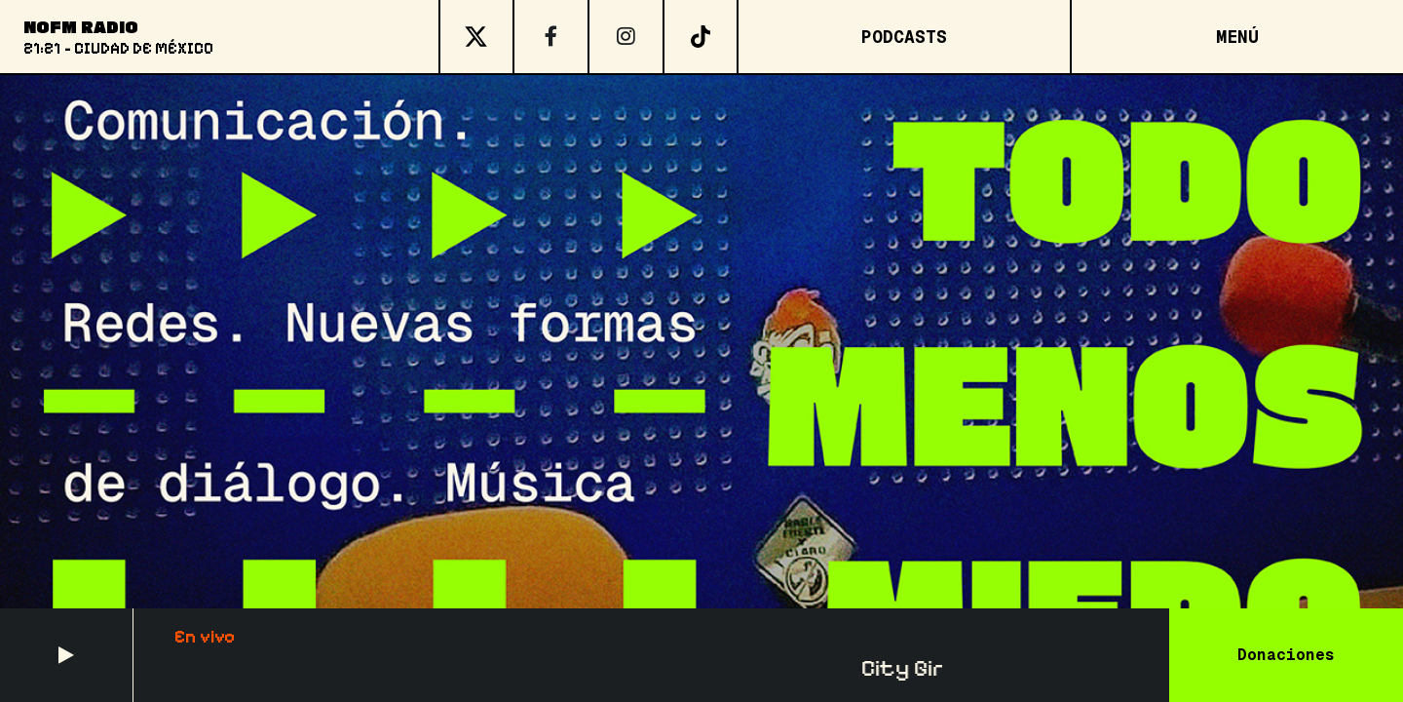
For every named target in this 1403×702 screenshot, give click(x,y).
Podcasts (904, 36)
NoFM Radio (80, 26)
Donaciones (1286, 654)
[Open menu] (1236, 36)
